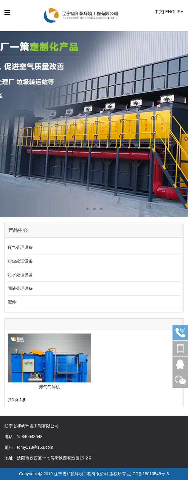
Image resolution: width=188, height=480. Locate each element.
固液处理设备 (20, 288)
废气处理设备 (20, 247)
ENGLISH (174, 11)
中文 (159, 11)
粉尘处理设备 (20, 261)
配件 (12, 302)
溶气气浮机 (49, 386)
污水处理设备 (20, 274)
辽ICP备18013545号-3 (148, 473)
